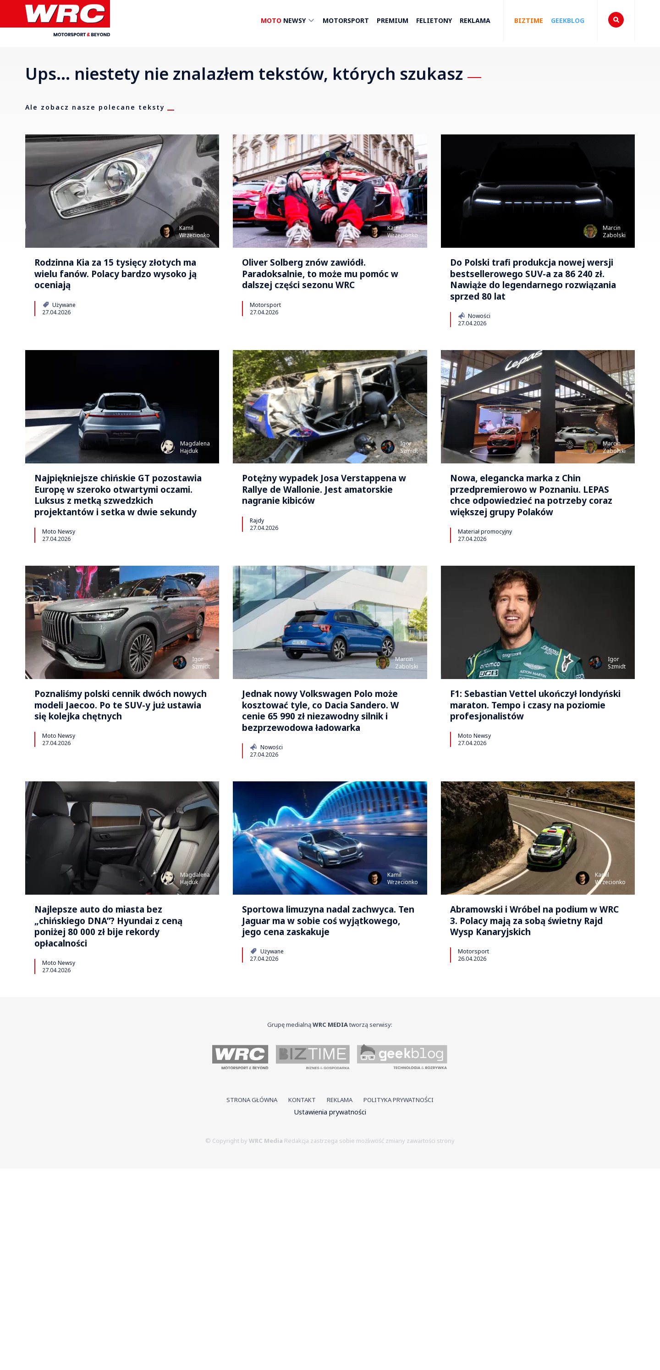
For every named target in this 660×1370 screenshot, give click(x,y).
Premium (392, 21)
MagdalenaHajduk (195, 501)
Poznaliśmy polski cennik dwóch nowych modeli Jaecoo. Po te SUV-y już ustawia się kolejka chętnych (113, 838)
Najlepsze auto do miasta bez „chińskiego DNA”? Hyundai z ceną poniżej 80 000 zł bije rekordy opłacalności (116, 1109)
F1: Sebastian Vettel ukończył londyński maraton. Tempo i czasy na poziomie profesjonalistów (535, 830)
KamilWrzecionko (194, 231)
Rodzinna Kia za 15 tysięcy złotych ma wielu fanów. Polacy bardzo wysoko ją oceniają (116, 290)
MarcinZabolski (614, 231)
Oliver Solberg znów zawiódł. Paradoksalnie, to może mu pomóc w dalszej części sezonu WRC (325, 290)
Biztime (528, 21)
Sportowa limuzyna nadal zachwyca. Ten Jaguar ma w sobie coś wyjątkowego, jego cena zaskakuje (329, 1100)
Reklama (475, 21)
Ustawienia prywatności (329, 1313)
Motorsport (346, 21)
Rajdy (257, 606)
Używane (59, 336)
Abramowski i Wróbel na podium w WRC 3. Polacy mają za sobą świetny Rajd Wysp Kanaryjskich (533, 1100)
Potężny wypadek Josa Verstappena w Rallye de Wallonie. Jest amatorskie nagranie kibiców (323, 560)
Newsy (288, 22)
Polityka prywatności (398, 1301)
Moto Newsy (58, 640)
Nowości (474, 370)
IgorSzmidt (409, 501)
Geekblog (567, 21)
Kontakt (302, 1301)
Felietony (434, 21)
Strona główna (251, 1301)
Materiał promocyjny (485, 640)
